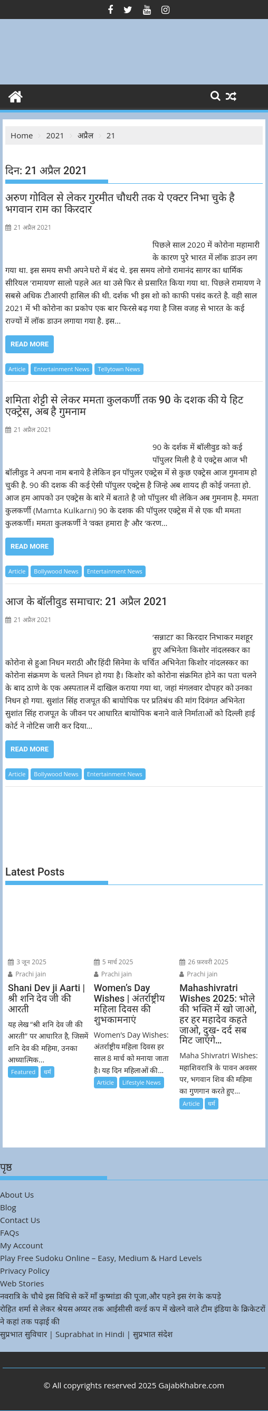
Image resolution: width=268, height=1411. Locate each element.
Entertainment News (61, 369)
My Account (21, 1245)
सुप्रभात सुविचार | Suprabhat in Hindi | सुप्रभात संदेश (86, 1334)
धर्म (47, 1072)
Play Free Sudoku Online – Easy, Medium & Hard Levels (101, 1258)
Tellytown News (119, 369)
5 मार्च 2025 (113, 961)
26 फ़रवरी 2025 (203, 961)
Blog (8, 1207)
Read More (30, 344)
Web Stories (22, 1283)
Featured (23, 1072)
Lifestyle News (141, 1082)
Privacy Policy (25, 1270)
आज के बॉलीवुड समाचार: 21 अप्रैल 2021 (86, 601)
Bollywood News (56, 571)
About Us (17, 1194)
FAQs (9, 1232)
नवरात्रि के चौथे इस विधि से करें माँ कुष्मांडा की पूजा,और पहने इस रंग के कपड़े (110, 1296)
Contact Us (20, 1220)
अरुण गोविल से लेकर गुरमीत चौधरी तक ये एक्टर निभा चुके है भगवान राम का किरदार (120, 203)
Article (16, 369)
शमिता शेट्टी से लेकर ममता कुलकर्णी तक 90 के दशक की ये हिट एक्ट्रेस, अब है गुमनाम (124, 405)
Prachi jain (27, 974)
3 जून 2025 (27, 961)
